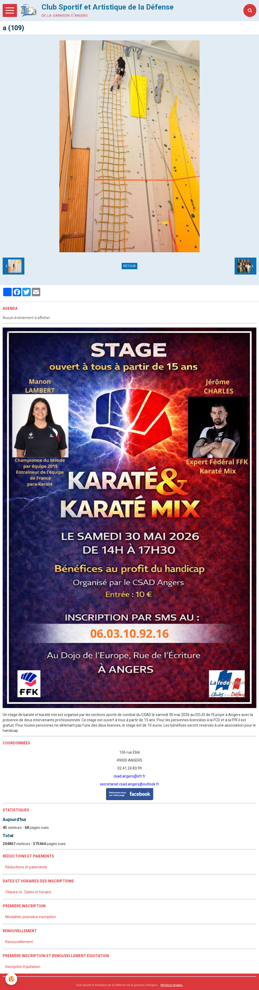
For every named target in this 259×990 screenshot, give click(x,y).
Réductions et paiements (26, 867)
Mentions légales (172, 985)
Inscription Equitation (22, 967)
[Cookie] (11, 979)
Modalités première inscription (30, 917)
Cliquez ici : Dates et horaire (28, 892)
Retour (129, 266)
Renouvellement (19, 942)
